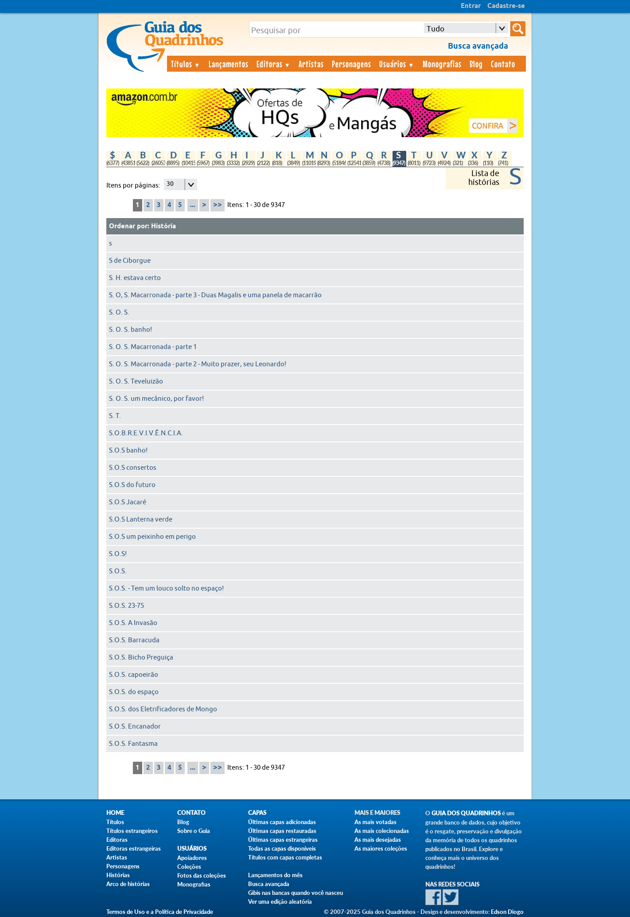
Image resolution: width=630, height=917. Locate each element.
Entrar (471, 6)
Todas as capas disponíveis (282, 848)
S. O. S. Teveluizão (136, 381)
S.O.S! (118, 554)
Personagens (351, 63)
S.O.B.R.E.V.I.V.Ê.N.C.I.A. (146, 433)
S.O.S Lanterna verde (140, 519)
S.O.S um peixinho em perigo (152, 537)
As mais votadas (375, 821)
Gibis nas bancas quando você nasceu (295, 892)
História (163, 226)
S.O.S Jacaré (127, 502)
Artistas (311, 63)
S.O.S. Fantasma (133, 744)
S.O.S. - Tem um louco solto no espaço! (166, 588)
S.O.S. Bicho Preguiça (141, 657)
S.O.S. (118, 571)
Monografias (442, 63)
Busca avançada (268, 883)
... (192, 205)
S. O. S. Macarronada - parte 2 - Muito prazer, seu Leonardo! (197, 364)
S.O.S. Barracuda (134, 640)
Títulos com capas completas (285, 857)
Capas (257, 813)
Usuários (397, 63)
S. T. (115, 416)
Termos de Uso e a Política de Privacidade (159, 911)
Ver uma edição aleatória (280, 901)
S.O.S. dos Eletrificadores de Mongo (163, 709)
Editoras (274, 63)
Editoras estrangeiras (133, 848)
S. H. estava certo (135, 278)
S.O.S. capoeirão (133, 675)
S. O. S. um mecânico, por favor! (156, 399)
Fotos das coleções (201, 875)
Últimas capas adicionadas (282, 821)
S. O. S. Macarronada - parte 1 (153, 347)
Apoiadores (192, 857)
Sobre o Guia (193, 830)
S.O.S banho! (128, 450)
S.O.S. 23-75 (126, 606)
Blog (476, 63)
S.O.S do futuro (132, 485)
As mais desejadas (377, 839)
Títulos (186, 63)
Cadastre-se (506, 6)
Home (115, 813)
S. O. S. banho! (130, 330)
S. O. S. (119, 312)
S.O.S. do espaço (134, 692)
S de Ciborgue (130, 261)
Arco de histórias (128, 883)
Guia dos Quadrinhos (466, 813)
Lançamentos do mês (275, 875)
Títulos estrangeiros (132, 830)
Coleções (189, 866)
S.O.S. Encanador (135, 726)
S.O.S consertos (132, 468)
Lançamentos (229, 63)
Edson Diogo (507, 911)
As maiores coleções (380, 848)
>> (217, 205)
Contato (503, 63)
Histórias (118, 875)
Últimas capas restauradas (282, 830)
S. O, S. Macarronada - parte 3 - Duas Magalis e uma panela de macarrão (215, 295)
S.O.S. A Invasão (133, 623)
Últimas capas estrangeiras (283, 839)
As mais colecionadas (381, 830)
